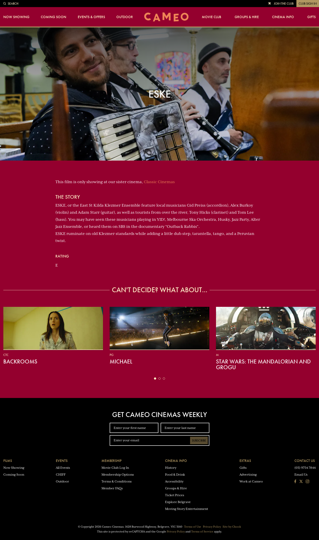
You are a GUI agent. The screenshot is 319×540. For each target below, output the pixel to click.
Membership (111, 460)
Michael (121, 361)
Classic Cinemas (159, 182)
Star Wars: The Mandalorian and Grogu (263, 364)
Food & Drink (175, 474)
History (170, 467)
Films (7, 460)
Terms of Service (202, 531)
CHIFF (61, 474)
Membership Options (117, 474)
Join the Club (284, 4)
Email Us (300, 474)
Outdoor (124, 17)
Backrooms (20, 361)
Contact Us (304, 460)
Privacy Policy (212, 526)
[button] (155, 378)
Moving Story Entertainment (186, 509)
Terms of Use (192, 526)
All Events (63, 467)
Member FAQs (112, 488)
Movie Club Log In (115, 467)
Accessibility (174, 481)
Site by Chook (232, 526)
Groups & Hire (247, 17)
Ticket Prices (174, 495)
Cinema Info (283, 17)
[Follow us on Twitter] (301, 482)
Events (62, 460)
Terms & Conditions (116, 481)
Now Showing (16, 17)
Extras (245, 460)
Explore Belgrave (178, 502)
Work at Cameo (251, 481)
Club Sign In (308, 4)
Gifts (311, 17)
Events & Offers (91, 17)
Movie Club (211, 17)
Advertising (248, 474)
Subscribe (199, 440)
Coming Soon (53, 17)
